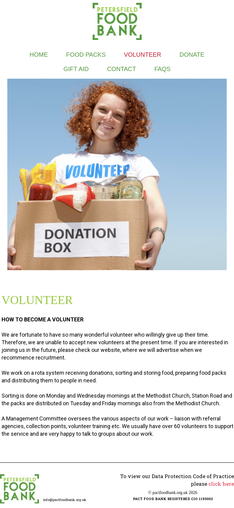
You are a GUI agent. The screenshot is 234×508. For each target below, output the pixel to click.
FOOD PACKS (86, 54)
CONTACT (121, 69)
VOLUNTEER (142, 54)
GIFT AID (76, 69)
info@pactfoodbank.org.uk (64, 499)
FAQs (162, 69)
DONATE (191, 54)
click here (221, 483)
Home (39, 54)
